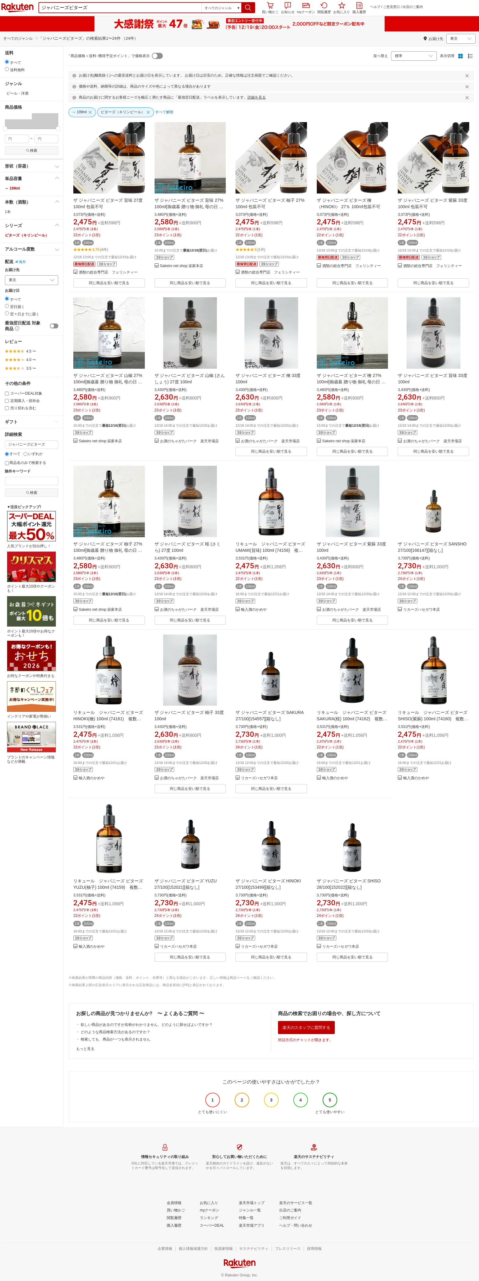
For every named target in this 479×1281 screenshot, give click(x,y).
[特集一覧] (246, 1218)
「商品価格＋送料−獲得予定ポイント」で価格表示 (108, 56)
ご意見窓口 (391, 7)
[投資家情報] (223, 1249)
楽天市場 (17, 7)
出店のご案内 (413, 7)
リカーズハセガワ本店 (421, 610)
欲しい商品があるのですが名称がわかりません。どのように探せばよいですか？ (147, 1024)
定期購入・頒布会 (22, 401)
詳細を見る (256, 97)
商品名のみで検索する (25, 463)
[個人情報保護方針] (193, 1249)
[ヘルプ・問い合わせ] (295, 1225)
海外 (20, 262)
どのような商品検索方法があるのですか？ (115, 1032)
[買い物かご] (176, 1210)
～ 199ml (12, 188)
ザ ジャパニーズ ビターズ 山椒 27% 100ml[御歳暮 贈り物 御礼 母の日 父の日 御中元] (107, 382)
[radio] (7, 62)
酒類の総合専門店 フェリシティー (108, 272)
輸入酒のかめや (254, 610)
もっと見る (85, 1049)
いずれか (33, 454)
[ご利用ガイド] (290, 1218)
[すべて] (7, 454)
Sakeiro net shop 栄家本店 (181, 266)
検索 (31, 150)
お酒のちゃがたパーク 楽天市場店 (189, 441)
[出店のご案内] (290, 1210)
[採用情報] (314, 1249)
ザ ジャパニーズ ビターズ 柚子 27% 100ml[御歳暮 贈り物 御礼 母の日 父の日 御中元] (107, 550)
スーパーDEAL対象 (23, 393)
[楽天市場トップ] (252, 1203)
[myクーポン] (209, 1210)
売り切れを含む (20, 408)
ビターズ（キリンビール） (27, 235)
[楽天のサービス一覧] (295, 1203)
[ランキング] (209, 1218)
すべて (12, 454)
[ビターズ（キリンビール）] (125, 112)
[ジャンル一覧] (250, 1210)
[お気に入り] (209, 1203)
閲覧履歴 (324, 8)
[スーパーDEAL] (212, 1225)
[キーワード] (31, 444)
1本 (8, 212)
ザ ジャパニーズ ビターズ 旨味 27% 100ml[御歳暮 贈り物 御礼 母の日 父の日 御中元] (189, 206)
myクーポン (306, 8)
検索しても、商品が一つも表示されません (115, 1039)
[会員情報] (174, 1203)
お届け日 (12, 291)
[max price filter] (47, 139)
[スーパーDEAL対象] (7, 394)
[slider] (5, 128)
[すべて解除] (164, 112)
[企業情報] (165, 1249)
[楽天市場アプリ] (252, 1225)
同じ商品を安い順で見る (109, 283)
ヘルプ (375, 7)
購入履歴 (359, 8)
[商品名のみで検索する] (7, 463)
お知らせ (287, 8)
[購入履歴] (174, 1225)
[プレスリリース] (288, 1249)
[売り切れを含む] (7, 408)
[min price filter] (17, 139)
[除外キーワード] (31, 481)
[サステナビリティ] (254, 1249)
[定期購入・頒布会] (7, 401)
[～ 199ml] (82, 112)
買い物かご (270, 8)
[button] (248, 7)
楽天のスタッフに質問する (306, 1027)
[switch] (54, 326)
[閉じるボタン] (468, 76)
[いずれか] (25, 454)
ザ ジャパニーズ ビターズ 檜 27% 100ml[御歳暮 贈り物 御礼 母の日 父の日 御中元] (351, 382)
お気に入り (341, 8)
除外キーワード (18, 471)
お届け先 (12, 270)
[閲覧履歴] (174, 1218)
